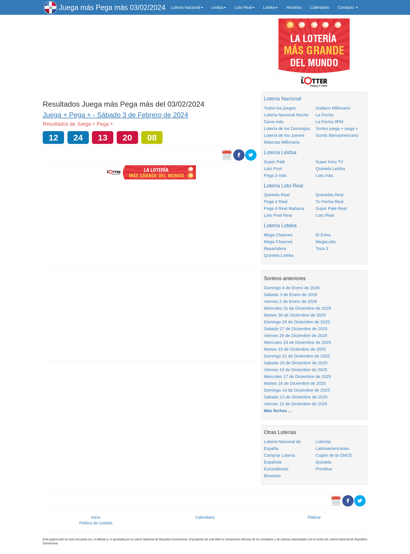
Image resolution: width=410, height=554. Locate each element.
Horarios (294, 7)
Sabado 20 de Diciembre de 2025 (296, 362)
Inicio (96, 517)
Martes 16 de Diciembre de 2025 (295, 383)
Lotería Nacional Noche (286, 114)
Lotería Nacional (282, 99)
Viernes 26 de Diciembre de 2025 (295, 335)
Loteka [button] (270, 7)
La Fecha (324, 114)
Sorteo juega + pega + (336, 128)
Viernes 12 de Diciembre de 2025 (295, 403)
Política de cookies (95, 523)
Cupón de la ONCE (333, 455)
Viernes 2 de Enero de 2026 (290, 301)
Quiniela (323, 462)
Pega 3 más (275, 175)
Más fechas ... (278, 410)
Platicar (314, 517)
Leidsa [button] (219, 7)
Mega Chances (278, 234)
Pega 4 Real (276, 201)
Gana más (274, 121)
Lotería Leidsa (280, 152)
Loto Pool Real (278, 215)
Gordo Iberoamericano (336, 135)
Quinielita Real (329, 194)
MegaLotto (325, 241)
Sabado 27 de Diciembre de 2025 (296, 328)
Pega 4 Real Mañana (284, 208)
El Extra (323, 234)
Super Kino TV (329, 161)
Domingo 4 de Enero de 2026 (292, 287)
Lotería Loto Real (283, 186)
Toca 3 (321, 248)
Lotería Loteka (280, 225)
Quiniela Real (277, 194)
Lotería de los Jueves (284, 135)
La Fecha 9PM (329, 121)
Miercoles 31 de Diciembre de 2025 (297, 308)
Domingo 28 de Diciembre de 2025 (297, 321)
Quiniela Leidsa (330, 168)
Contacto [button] (348, 7)
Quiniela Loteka (279, 255)
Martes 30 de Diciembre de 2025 (295, 315)
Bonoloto (272, 475)
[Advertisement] (150, 56)
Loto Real (324, 215)
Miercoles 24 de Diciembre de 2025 (297, 342)
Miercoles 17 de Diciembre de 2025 (297, 376)
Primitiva (323, 468)
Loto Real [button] (245, 7)
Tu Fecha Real (329, 201)
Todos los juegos (280, 108)
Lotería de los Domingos (287, 128)
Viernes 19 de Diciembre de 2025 (295, 369)
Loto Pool (273, 168)
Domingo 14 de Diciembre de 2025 (297, 390)
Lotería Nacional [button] (187, 7)
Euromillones (276, 468)
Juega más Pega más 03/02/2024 (112, 7)
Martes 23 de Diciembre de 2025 (295, 349)
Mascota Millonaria (282, 142)
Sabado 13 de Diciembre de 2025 (296, 396)
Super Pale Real (331, 208)
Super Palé (274, 161)
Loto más (324, 175)
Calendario (319, 7)
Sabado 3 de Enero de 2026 (290, 294)
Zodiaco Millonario (332, 108)
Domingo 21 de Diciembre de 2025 (297, 356)
